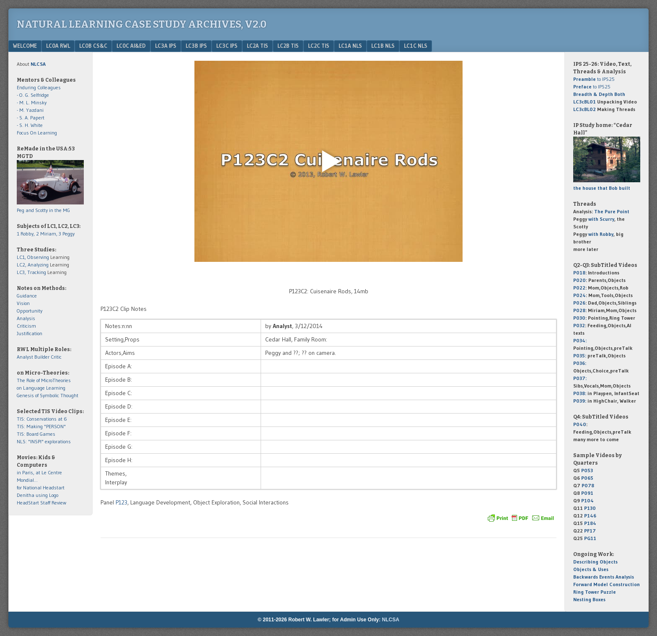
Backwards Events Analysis (603, 577)
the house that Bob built (601, 188)
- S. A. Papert (30, 117)
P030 (579, 318)
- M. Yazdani (30, 110)
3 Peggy (67, 233)
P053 (587, 470)
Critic (56, 357)
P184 (590, 523)
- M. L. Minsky (32, 102)
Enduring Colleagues (39, 87)
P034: (580, 340)
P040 (579, 424)
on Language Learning (41, 388)
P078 (588, 485)
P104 (587, 500)
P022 (579, 287)
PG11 (590, 538)
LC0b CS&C (93, 45)
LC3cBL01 (584, 101)
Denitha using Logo (37, 495)
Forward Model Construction (606, 584)
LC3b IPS (196, 45)
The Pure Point (611, 211)
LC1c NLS (415, 45)
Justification (29, 333)
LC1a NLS (350, 45)
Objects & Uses (590, 569)
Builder (41, 357)
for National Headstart (41, 487)
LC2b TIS (288, 45)
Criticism (26, 326)
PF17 (590, 530)
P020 (579, 280)
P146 (590, 515)
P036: (579, 363)
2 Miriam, (47, 233)
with (601, 219)
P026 (579, 303)
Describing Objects (595, 561)
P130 (590, 508)
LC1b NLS (383, 45)
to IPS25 (594, 79)
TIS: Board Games (36, 434)
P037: (580, 378)
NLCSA (390, 620)
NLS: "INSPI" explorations (44, 441)
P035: (580, 355)
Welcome (25, 45)
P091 (587, 493)
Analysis (26, 318)
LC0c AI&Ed (131, 45)
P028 (579, 310)
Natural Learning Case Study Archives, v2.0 (141, 24)
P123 (121, 502)
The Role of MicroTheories (44, 380)
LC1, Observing (33, 257)
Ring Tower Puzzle (594, 592)
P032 (579, 325)
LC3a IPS (165, 45)
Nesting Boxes (589, 599)
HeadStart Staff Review (41, 502)
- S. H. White (30, 125)
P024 (579, 295)
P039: (579, 401)
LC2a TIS (257, 45)
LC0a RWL (58, 45)
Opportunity (29, 311)
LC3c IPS (227, 45)
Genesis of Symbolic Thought (47, 395)
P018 (579, 272)
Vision (23, 303)
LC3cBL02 (584, 109)
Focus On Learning (37, 132)
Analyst (25, 357)
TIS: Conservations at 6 (42, 419)
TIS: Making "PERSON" (41, 426)
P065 (587, 478)
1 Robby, (26, 233)
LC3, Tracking (31, 272)
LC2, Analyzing (33, 264)
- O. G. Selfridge (33, 95)
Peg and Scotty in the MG (43, 210)
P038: (579, 393)
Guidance (27, 295)
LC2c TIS (318, 45)
